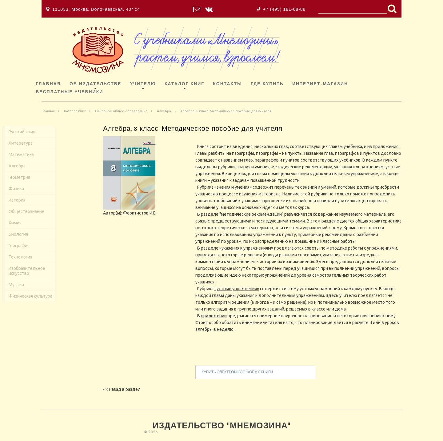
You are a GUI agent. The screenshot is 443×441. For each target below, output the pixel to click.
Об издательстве (95, 84)
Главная (48, 84)
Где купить (267, 84)
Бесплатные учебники (69, 92)
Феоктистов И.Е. (140, 215)
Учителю (143, 84)
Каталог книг (184, 84)
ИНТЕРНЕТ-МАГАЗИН (320, 84)
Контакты (227, 84)
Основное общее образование (121, 111)
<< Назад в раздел (122, 389)
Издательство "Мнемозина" (221, 426)
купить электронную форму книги (237, 375)
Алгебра (164, 111)
